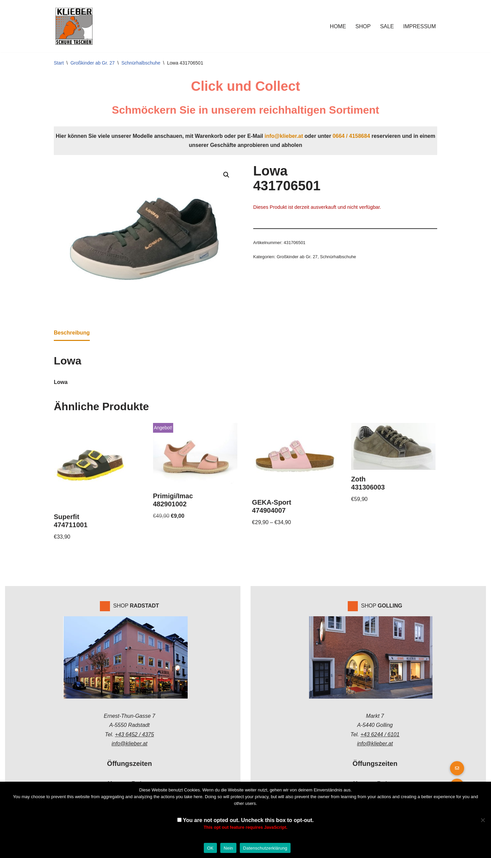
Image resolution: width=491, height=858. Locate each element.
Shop (363, 26)
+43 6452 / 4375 (134, 734)
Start (59, 63)
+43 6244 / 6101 (380, 734)
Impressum (419, 26)
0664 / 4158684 (351, 136)
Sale (387, 26)
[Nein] (482, 820)
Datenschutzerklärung (265, 848)
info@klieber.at (284, 136)
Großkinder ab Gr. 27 (92, 63)
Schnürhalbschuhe (140, 63)
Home (338, 26)
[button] (226, 175)
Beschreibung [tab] (72, 333)
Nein (228, 848)
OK (210, 848)
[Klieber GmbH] (74, 26)
